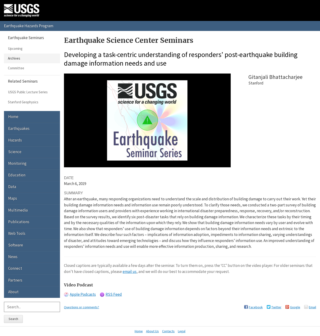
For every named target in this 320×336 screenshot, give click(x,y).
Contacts (168, 331)
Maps (12, 198)
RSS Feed (114, 294)
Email (312, 307)
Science (14, 151)
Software (15, 245)
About (13, 291)
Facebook (256, 307)
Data (12, 186)
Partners (15, 280)
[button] (147, 120)
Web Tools (16, 233)
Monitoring (17, 163)
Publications (18, 221)
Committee (16, 68)
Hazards (15, 140)
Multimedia (18, 210)
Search (13, 319)
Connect (15, 268)
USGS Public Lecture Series (28, 92)
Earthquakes (19, 128)
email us (130, 271)
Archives (14, 58)
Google (295, 307)
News (12, 256)
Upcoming (15, 48)
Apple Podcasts (83, 294)
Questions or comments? (81, 307)
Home (13, 116)
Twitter (276, 307)
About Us (152, 331)
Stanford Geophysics (23, 102)
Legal (181, 331)
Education (16, 175)
